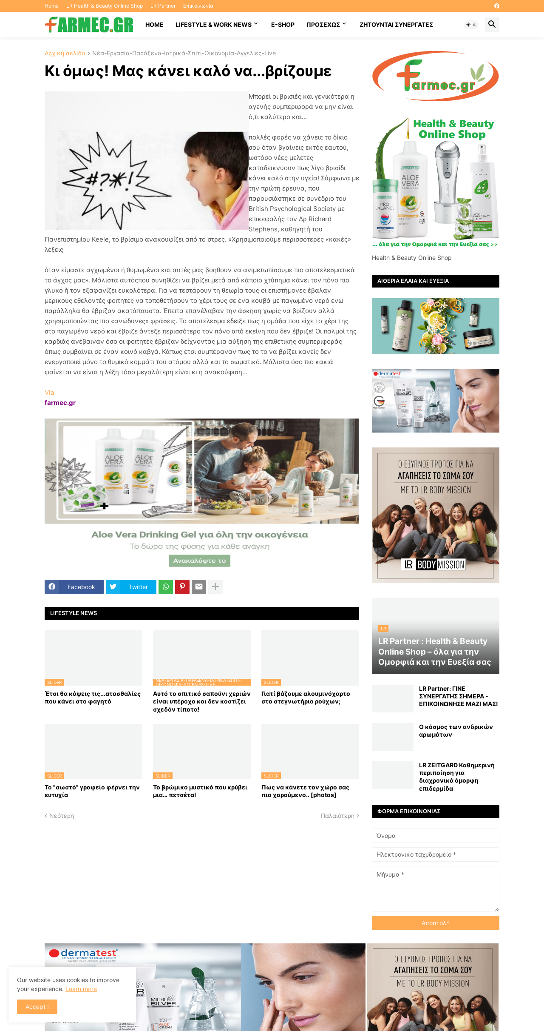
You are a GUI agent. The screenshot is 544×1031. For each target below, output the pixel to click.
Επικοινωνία (198, 6)
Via (49, 392)
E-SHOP (283, 24)
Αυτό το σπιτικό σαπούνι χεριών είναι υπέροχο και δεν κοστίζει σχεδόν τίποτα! (202, 701)
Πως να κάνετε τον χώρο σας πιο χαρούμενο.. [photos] (305, 790)
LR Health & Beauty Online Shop (104, 6)
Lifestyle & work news (214, 24)
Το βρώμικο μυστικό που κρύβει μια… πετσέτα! (200, 790)
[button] (471, 24)
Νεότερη (61, 815)
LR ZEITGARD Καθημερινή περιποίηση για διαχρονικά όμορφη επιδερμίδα (457, 776)
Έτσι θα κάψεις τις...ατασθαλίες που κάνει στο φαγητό (93, 697)
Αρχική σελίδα (65, 53)
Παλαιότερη (337, 815)
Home (52, 6)
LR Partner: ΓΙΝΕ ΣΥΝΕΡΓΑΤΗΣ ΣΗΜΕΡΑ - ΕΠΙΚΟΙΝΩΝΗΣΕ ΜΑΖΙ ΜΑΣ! (458, 696)
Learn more (81, 988)
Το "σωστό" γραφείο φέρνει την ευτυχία (92, 790)
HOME (154, 24)
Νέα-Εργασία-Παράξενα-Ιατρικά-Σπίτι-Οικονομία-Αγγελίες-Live (184, 53)
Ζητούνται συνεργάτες (396, 24)
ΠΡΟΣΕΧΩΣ (323, 24)
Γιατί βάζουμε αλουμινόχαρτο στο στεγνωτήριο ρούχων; (305, 697)
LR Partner (163, 6)
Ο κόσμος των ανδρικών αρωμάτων (456, 730)
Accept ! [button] (37, 1006)
